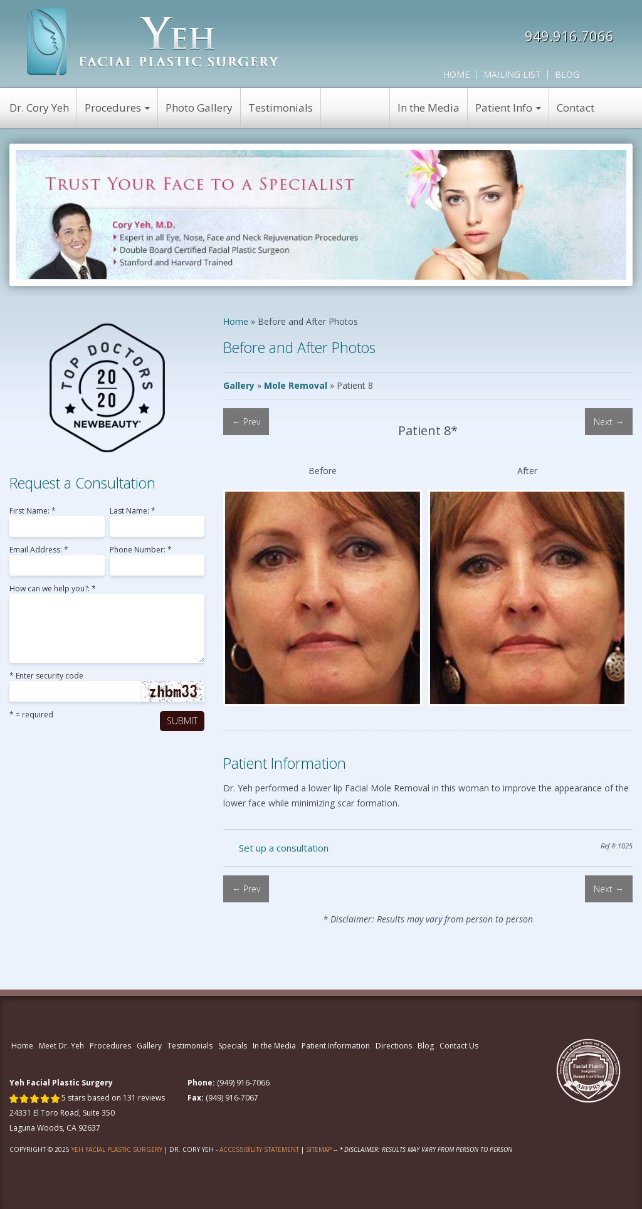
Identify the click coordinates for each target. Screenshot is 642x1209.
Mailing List (512, 74)
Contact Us (458, 1045)
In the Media (428, 107)
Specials (232, 1045)
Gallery (239, 385)
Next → (609, 422)
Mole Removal (295, 385)
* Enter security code (46, 676)
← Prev (246, 422)
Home (456, 74)
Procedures (117, 107)
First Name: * (32, 511)
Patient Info (508, 107)
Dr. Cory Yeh (39, 107)
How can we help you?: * (52, 589)
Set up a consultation (284, 848)
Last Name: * (132, 511)
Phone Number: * (141, 550)
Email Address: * (38, 550)
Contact (575, 107)
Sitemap (319, 1149)
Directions (394, 1045)
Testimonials (280, 107)
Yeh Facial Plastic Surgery (116, 1149)
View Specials (355, 108)
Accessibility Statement (259, 1149)
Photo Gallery (199, 107)
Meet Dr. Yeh (61, 1045)
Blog (567, 74)
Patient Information (336, 1045)
